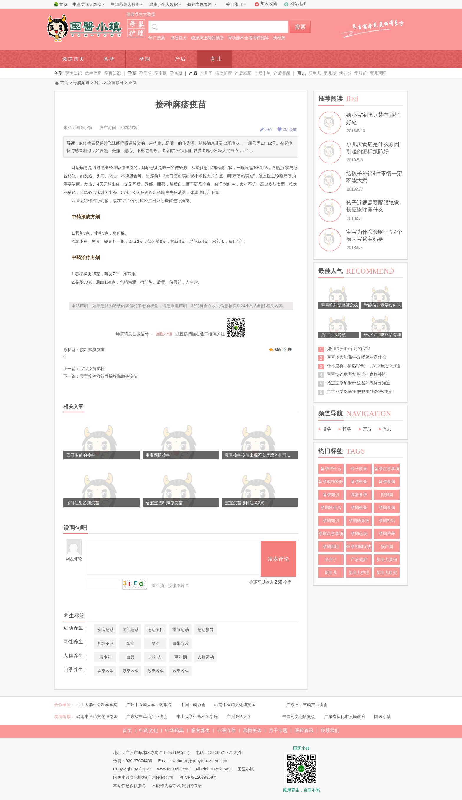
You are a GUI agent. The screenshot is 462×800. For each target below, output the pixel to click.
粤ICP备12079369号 (198, 777)
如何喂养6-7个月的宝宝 (348, 348)
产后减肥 (243, 73)
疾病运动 (105, 629)
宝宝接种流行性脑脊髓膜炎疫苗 (109, 376)
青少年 (105, 657)
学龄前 (360, 73)
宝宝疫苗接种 (92, 368)
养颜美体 (252, 730)
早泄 (155, 643)
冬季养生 (180, 671)
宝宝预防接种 (158, 455)
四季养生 (73, 669)
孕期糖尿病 (359, 520)
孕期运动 (359, 533)
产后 (180, 59)
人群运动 (205, 657)
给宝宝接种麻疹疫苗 (164, 502)
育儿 (216, 59)
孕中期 (160, 73)
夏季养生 (130, 671)
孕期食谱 (387, 507)
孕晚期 (176, 73)
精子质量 (359, 468)
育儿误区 (378, 73)
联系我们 (330, 730)
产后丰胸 (262, 73)
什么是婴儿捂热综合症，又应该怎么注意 (364, 365)
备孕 (109, 59)
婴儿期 (330, 73)
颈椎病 (279, 37)
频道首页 (73, 59)
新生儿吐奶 (387, 572)
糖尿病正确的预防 (207, 37)
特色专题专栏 (199, 4)
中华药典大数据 (125, 4)
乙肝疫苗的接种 (80, 455)
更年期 (180, 657)
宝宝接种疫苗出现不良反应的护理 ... (258, 455)
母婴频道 (81, 82)
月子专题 (278, 730)
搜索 (300, 27)
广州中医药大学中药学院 (149, 704)
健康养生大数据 (163, 4)
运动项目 (155, 629)
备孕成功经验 (331, 481)
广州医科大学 (239, 716)
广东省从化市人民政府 (344, 716)
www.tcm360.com (173, 769)
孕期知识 (331, 520)
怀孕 (347, 428)
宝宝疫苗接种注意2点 (244, 502)
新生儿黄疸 (387, 559)
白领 (130, 657)
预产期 (387, 546)
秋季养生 (155, 671)
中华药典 (174, 730)
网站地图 (298, 3)
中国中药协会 (193, 704)
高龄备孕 (359, 494)
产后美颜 (282, 73)
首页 (63, 4)
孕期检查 (359, 507)
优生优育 (93, 73)
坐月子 (206, 73)
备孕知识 (331, 494)
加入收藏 (268, 3)
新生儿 (314, 73)
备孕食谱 (387, 481)
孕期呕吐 (331, 546)
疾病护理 (223, 73)
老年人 (155, 657)
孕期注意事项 (331, 533)
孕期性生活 (331, 507)
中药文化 (148, 730)
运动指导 (205, 629)
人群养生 (73, 655)
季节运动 (180, 629)
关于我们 (234, 4)
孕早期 (145, 73)
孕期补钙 (387, 520)
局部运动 (130, 629)
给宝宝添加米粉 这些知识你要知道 (358, 382)
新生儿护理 (359, 572)
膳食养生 (200, 730)
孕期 (144, 59)
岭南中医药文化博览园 (234, 704)
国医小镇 (382, 716)
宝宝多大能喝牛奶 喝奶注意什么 (356, 357)
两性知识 (73, 73)
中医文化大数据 (86, 4)
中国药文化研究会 (298, 716)
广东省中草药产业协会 (307, 704)
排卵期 (387, 494)
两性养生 (73, 641)
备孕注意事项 (386, 468)
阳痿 (130, 643)
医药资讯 (304, 730)
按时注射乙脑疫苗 (82, 502)
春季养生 (105, 671)
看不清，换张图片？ (170, 585)
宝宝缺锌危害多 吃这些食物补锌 (356, 374)
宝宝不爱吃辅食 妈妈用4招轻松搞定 (359, 391)
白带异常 (180, 643)
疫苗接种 (115, 82)
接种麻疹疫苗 (92, 349)
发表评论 (278, 559)
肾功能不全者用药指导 (248, 37)
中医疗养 (226, 730)
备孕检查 (359, 481)
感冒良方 (179, 37)
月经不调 (105, 643)
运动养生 (73, 627)
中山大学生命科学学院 (97, 704)
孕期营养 (387, 533)
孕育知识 (112, 73)
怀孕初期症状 (358, 546)
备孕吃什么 (331, 468)
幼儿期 (345, 73)
